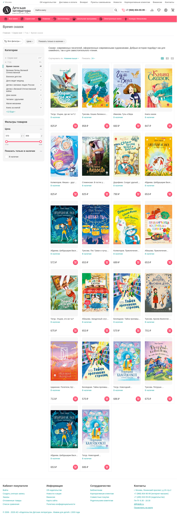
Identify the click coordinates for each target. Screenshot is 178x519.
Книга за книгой (24, 107)
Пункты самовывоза (100, 2)
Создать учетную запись (14, 494)
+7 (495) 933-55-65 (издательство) (149, 497)
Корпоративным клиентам (137, 2)
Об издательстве (48, 2)
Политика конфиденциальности (61, 504)
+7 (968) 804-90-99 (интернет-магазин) (151, 494)
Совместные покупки (99, 497)
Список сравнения (11, 504)
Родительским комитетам (101, 500)
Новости (117, 2)
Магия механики (24, 103)
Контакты (169, 2)
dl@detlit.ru (139, 504)
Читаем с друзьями (24, 99)
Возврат (84, 2)
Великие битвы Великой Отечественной (24, 71)
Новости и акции (54, 494)
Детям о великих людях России (24, 85)
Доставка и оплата (68, 2)
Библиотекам (96, 490)
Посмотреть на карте (143, 508)
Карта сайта (52, 500)
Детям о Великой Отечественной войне (24, 90)
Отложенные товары (12, 500)
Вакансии (157, 2)
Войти (5, 490)
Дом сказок (24, 95)
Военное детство (24, 76)
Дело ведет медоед (24, 80)
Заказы (6, 497)
